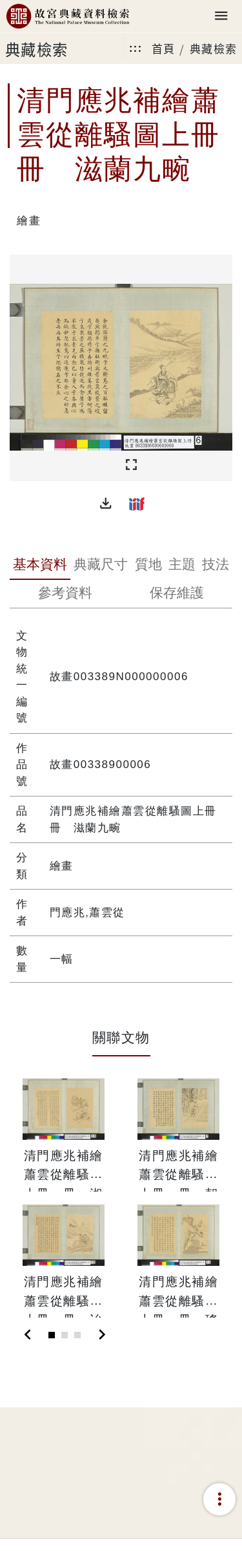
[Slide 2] (64, 1335)
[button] (105, 503)
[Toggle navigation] (221, 16)
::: (135, 48)
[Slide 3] (77, 1335)
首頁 (164, 48)
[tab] (40, 565)
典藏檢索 (213, 48)
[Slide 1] (51, 1335)
